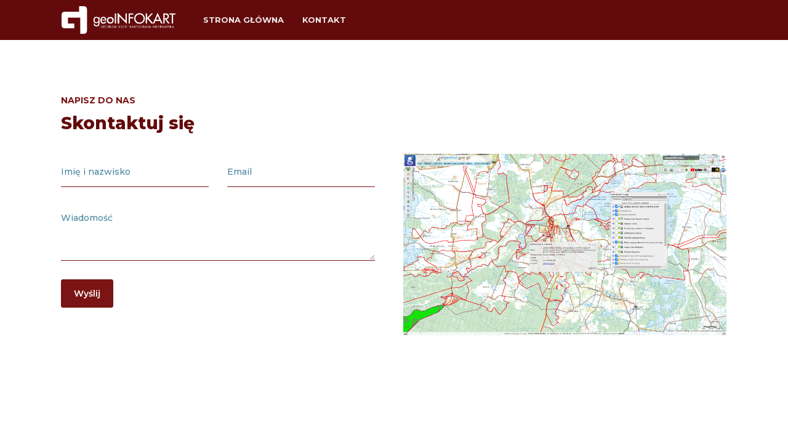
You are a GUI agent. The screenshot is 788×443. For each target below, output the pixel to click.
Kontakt (324, 20)
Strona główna (243, 20)
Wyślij (87, 293)
